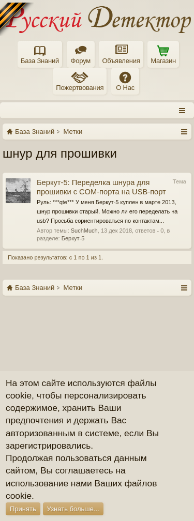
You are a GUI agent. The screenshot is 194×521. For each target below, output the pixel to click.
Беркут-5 (73, 238)
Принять (23, 509)
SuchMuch (84, 230)
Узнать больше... (73, 509)
